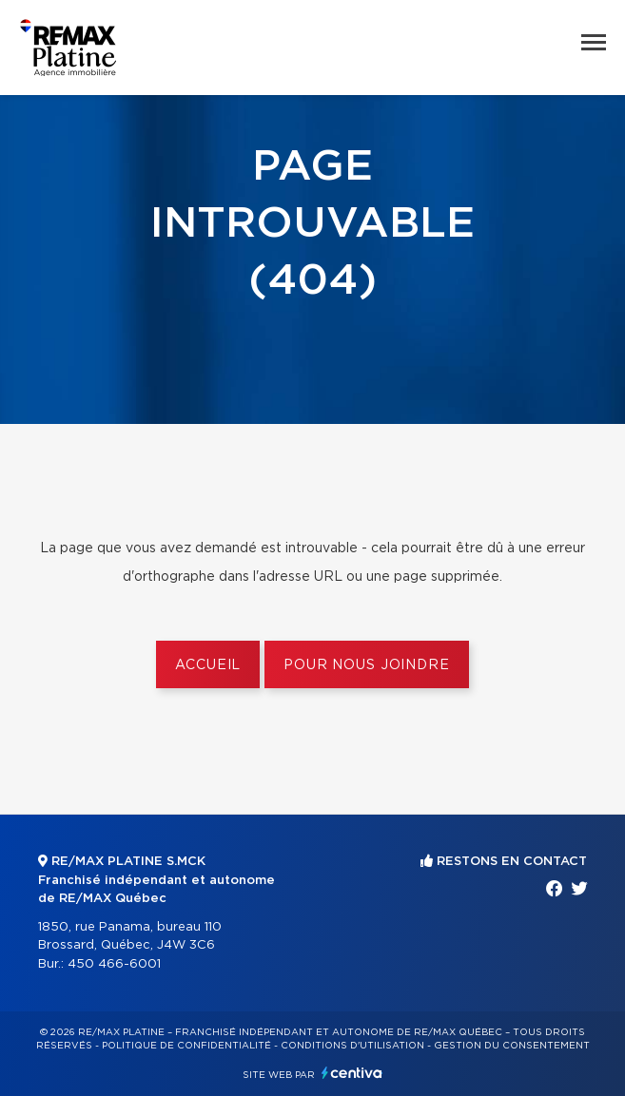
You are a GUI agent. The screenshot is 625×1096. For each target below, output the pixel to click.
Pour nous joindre (366, 665)
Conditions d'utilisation (352, 1045)
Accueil (208, 665)
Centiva (352, 1073)
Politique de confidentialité (186, 1045)
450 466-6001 (114, 964)
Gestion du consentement (512, 1045)
